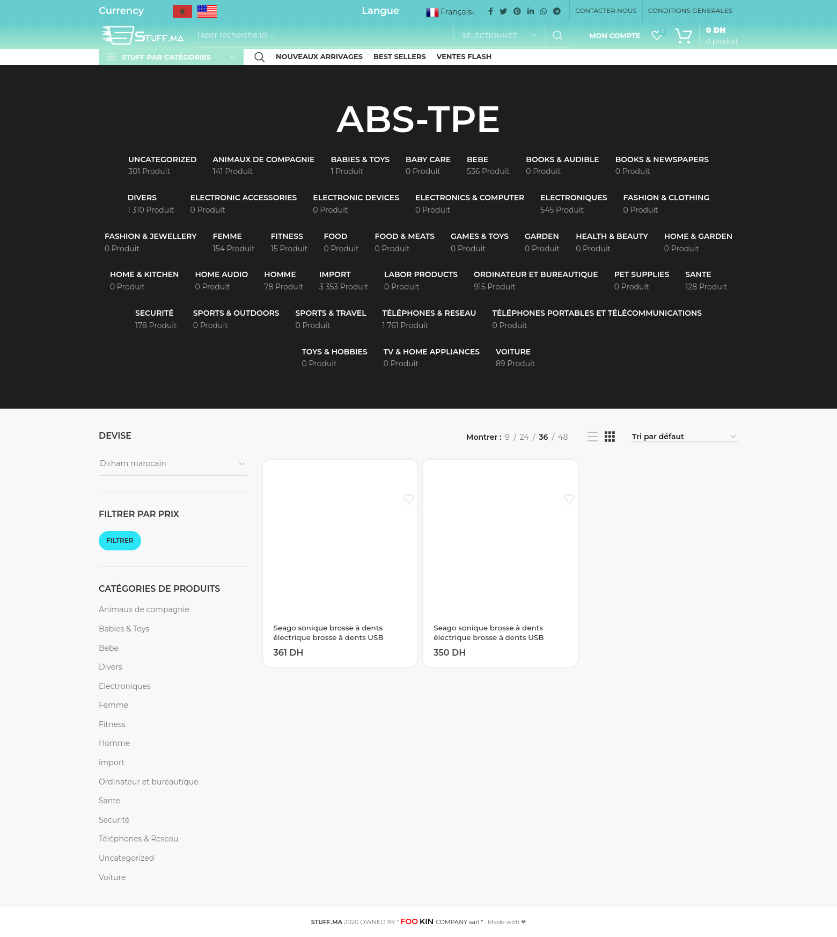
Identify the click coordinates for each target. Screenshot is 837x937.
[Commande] (684, 437)
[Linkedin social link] (530, 11)
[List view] (593, 437)
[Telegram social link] (557, 11)
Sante (109, 800)
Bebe (109, 648)
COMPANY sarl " (442, 922)
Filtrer (120, 540)
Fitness (112, 724)
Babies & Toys (124, 629)
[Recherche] (382, 35)
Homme (114, 743)
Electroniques (125, 686)
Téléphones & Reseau (138, 839)
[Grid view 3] (610, 437)
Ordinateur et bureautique (149, 782)
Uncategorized (126, 858)
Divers (110, 667)
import (111, 762)
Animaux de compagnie (144, 609)
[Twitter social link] (503, 11)
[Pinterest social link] (517, 11)
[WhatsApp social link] (543, 11)
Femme (113, 705)
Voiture (112, 877)
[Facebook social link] (490, 11)
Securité (114, 820)
